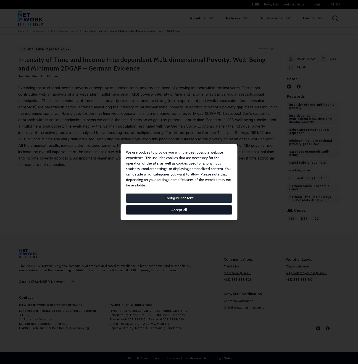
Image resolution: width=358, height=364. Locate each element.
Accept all (179, 210)
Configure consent (179, 198)
